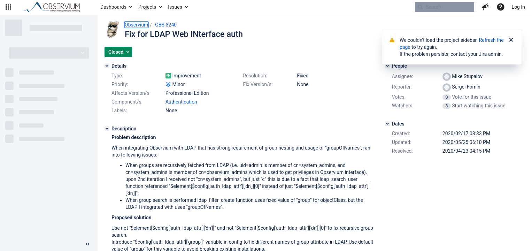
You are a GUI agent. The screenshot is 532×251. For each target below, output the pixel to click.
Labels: (119, 110)
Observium (136, 25)
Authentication (181, 102)
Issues (175, 7)
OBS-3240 (166, 25)
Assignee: (402, 76)
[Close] (511, 40)
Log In (518, 7)
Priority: (119, 84)
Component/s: (126, 102)
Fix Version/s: (257, 84)
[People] (387, 65)
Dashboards (113, 7)
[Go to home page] (55, 7)
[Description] (107, 128)
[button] (8, 7)
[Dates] (387, 123)
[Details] (107, 65)
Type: (117, 75)
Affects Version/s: (131, 93)
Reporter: (402, 87)
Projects (147, 7)
